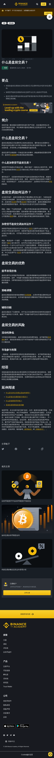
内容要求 (6, 713)
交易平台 (6, 666)
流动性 (14, 202)
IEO (9, 243)
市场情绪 (13, 155)
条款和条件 (7, 701)
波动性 (23, 202)
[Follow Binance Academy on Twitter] (7, 735)
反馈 (5, 717)
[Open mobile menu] (49, 4)
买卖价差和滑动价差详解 (15, 405)
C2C (30, 228)
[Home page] (21, 4)
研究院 (5, 682)
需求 (11, 216)
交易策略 (28, 295)
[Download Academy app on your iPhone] (9, 726)
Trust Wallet (7, 686)
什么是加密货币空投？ (14, 401)
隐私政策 (6, 705)
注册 (43, 4)
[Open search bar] (36, 4)
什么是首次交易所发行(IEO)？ (17, 397)
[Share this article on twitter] (3, 449)
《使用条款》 (28, 429)
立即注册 (27, 593)
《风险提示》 (39, 429)
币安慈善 (6, 670)
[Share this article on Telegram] (29, 449)
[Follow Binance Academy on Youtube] (14, 735)
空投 (50, 181)
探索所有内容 (27, 614)
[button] (50, 4)
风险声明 (6, 709)
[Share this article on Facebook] (16, 449)
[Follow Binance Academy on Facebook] (4, 735)
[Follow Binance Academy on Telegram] (11, 735)
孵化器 (5, 674)
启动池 (5, 678)
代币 (18, 170)
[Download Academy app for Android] (22, 726)
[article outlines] (49, 17)
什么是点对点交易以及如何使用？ (18, 393)
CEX (19, 252)
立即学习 (48, 13)
